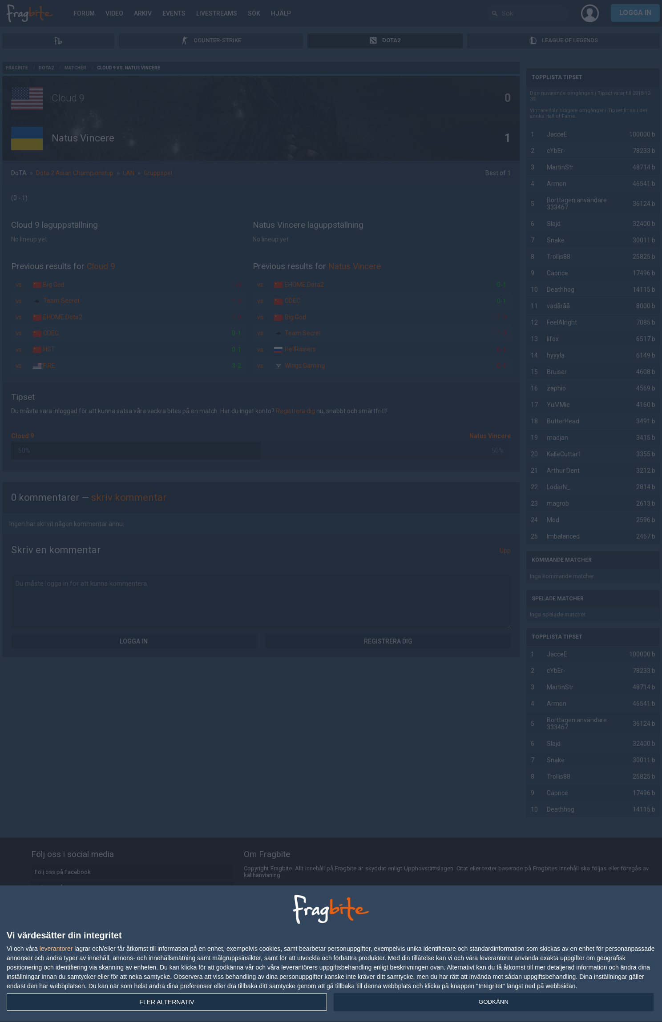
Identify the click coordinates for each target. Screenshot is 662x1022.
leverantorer (56, 949)
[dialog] (331, 954)
